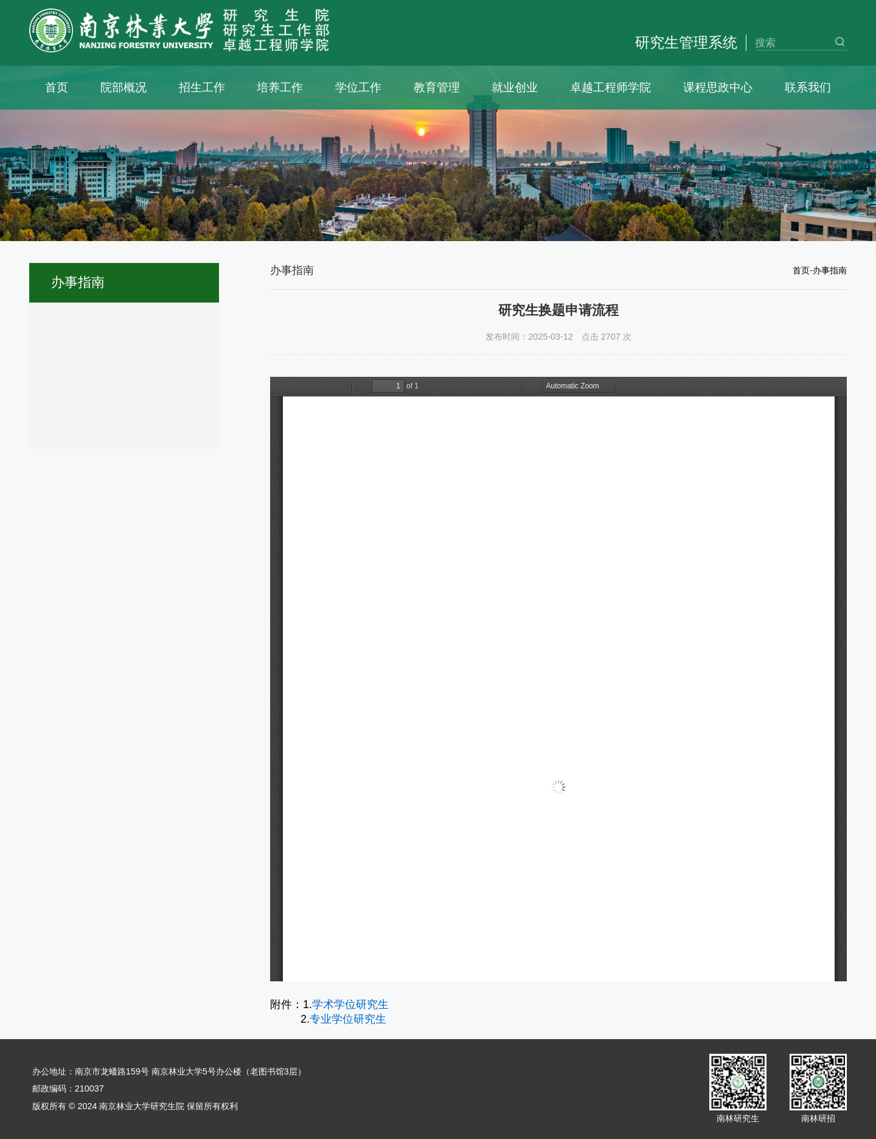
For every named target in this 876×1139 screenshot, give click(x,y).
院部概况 (123, 87)
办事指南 (830, 270)
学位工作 (358, 87)
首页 (56, 87)
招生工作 (202, 87)
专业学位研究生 (348, 1019)
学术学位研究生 (350, 1004)
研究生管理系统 (686, 42)
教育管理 (437, 87)
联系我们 (808, 87)
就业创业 (515, 87)
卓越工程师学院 (610, 87)
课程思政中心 (718, 87)
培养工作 (280, 87)
